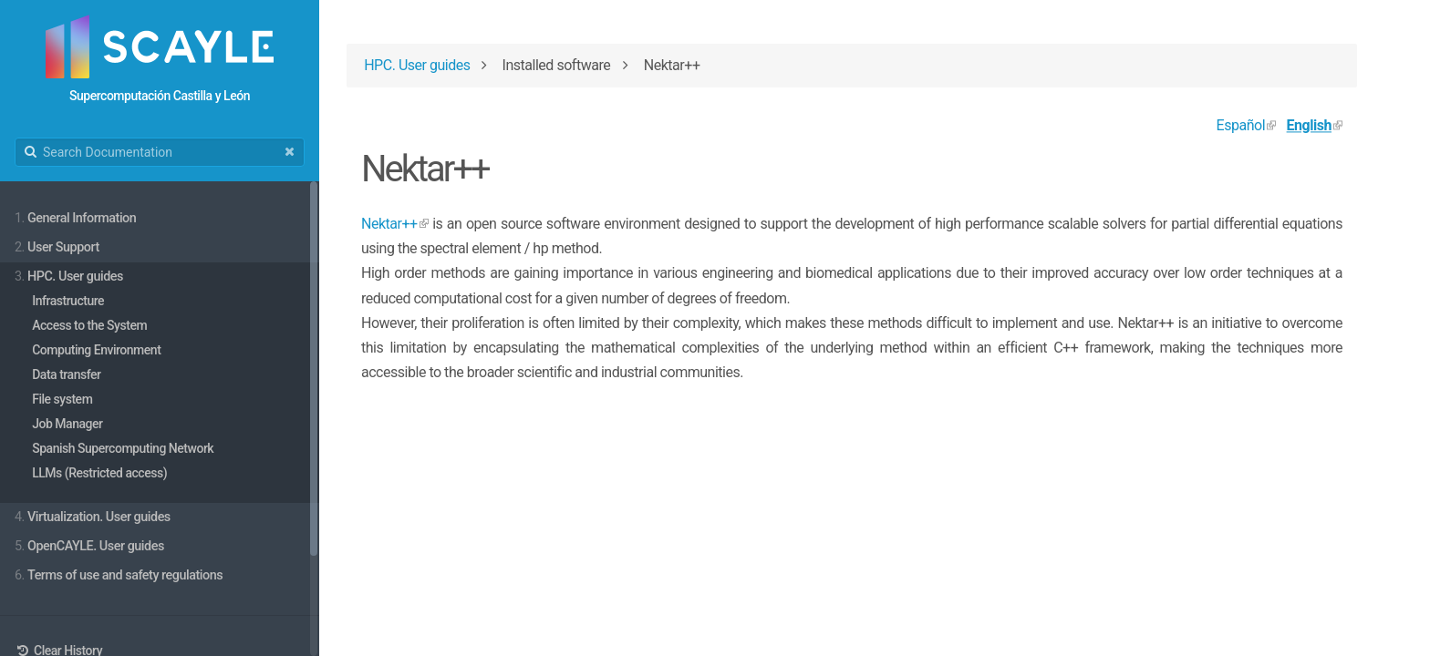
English (1309, 125)
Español (1241, 125)
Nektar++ (389, 223)
